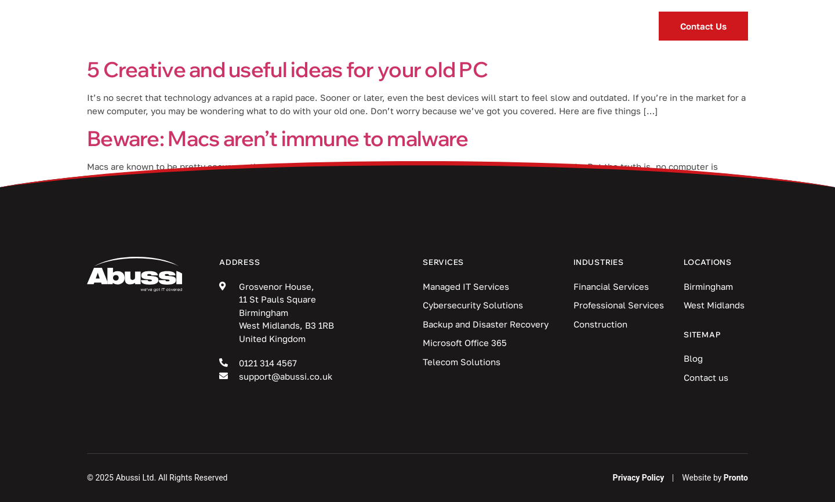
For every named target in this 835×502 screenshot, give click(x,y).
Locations (541, 26)
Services (289, 26)
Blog (462, 26)
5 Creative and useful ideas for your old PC (287, 69)
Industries (382, 26)
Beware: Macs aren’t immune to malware (277, 138)
